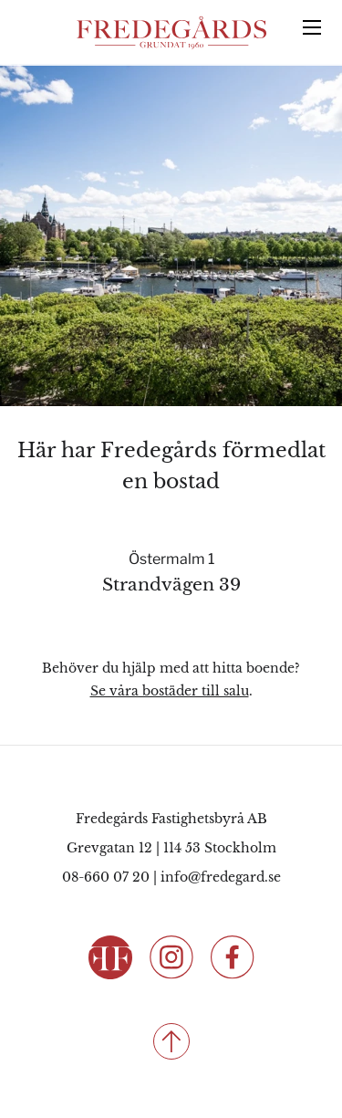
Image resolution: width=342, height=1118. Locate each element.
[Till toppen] (171, 1041)
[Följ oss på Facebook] (232, 956)
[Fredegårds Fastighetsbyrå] (171, 33)
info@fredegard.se (221, 877)
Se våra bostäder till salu (169, 691)
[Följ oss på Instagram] (171, 956)
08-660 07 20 (106, 877)
